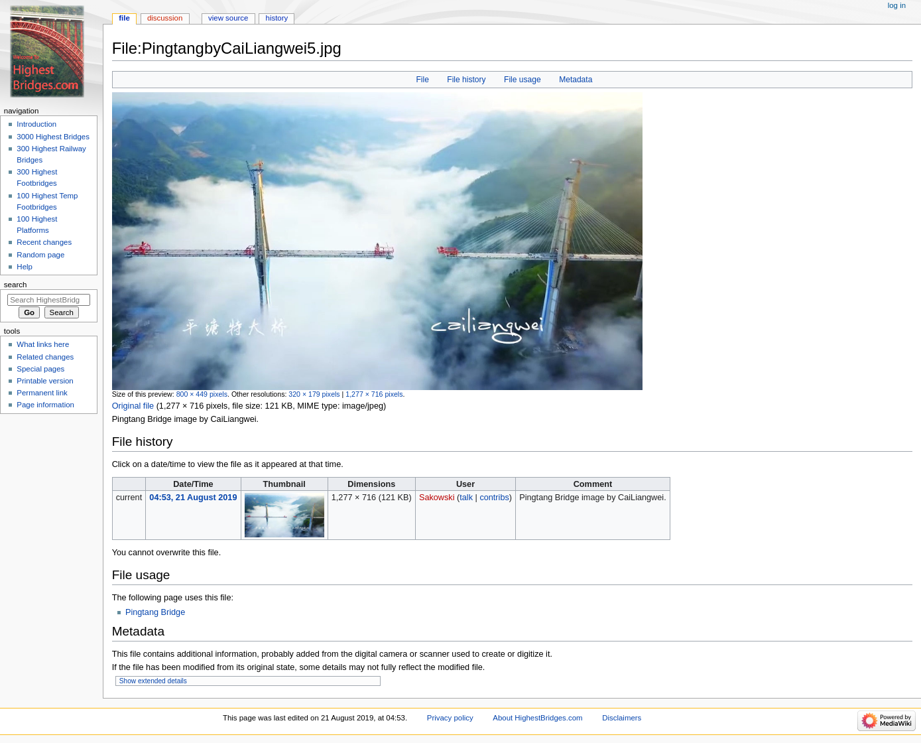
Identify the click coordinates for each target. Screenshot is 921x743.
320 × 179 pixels (313, 394)
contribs (494, 497)
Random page (40, 255)
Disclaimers (621, 718)
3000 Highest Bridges (53, 137)
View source (228, 18)
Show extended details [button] (153, 681)
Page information (45, 405)
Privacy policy (450, 718)
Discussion (164, 18)
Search (15, 285)
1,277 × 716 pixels (373, 394)
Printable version (45, 381)
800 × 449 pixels (201, 394)
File (422, 79)
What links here (43, 344)
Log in (897, 5)
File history (466, 79)
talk (466, 497)
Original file (133, 406)
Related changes (45, 357)
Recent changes (44, 242)
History (277, 18)
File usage (522, 79)
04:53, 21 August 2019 (193, 497)
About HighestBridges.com (537, 718)
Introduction (36, 124)
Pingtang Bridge (155, 612)
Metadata (575, 79)
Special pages (40, 369)
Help (24, 267)
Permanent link (42, 393)
